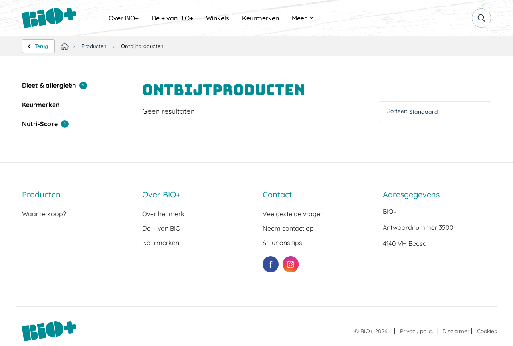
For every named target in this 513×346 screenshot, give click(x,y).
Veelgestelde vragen (293, 214)
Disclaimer (455, 331)
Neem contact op (288, 228)
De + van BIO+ (172, 18)
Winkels (217, 18)
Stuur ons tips (282, 243)
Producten (94, 46)
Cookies (487, 331)
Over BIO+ (124, 18)
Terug (41, 46)
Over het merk (163, 214)
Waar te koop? (44, 214)
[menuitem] (123, 18)
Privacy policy (417, 331)
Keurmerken (260, 18)
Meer (299, 18)
